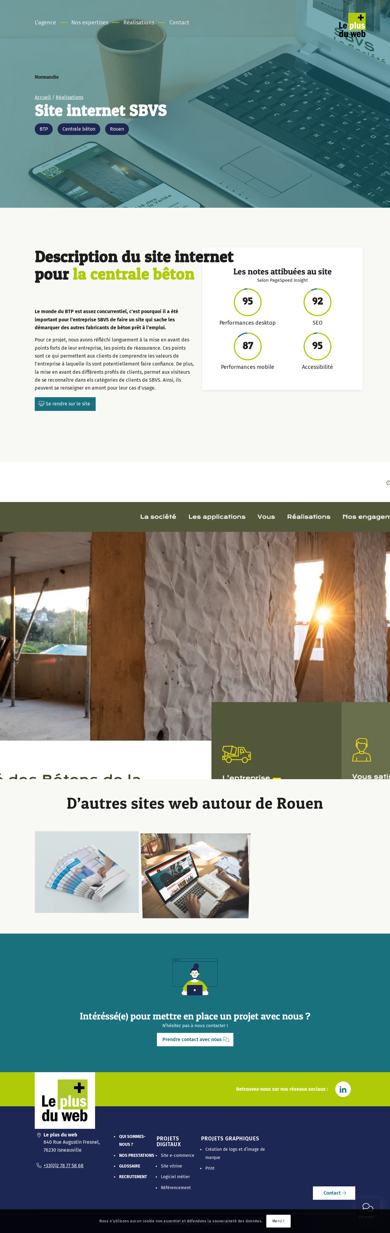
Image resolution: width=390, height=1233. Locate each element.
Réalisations (69, 105)
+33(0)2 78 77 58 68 (63, 1165)
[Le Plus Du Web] (359, 32)
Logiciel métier (175, 1176)
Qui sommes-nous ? (132, 1140)
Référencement (176, 1187)
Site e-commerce (177, 1155)
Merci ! (278, 1221)
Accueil (43, 105)
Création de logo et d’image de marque (235, 1153)
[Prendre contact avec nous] (195, 1039)
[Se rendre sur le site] (65, 404)
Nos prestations (136, 1155)
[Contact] (334, 1193)
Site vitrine (171, 1166)
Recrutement (133, 1176)
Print (209, 1168)
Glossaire (129, 1166)
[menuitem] (49, 22)
